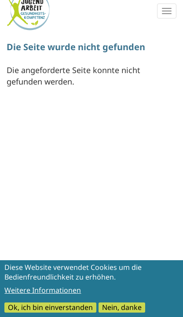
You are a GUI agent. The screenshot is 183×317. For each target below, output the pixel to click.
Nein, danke (122, 310)
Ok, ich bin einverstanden (50, 310)
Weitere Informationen (42, 293)
